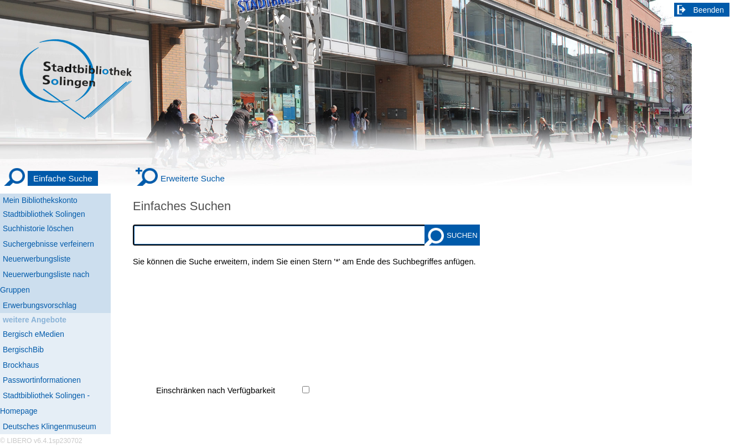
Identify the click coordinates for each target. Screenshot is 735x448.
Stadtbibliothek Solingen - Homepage (45, 403)
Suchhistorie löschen (38, 228)
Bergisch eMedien (33, 334)
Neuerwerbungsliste (37, 258)
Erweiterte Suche (193, 178)
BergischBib (23, 349)
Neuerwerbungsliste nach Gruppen (44, 282)
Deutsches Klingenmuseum (49, 426)
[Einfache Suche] (50, 178)
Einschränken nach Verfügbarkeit (215, 390)
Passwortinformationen (42, 380)
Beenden (708, 10)
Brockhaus (21, 365)
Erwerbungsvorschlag (39, 305)
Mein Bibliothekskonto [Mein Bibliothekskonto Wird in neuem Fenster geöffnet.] (40, 200)
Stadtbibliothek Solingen (44, 214)
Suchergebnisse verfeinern (48, 243)
